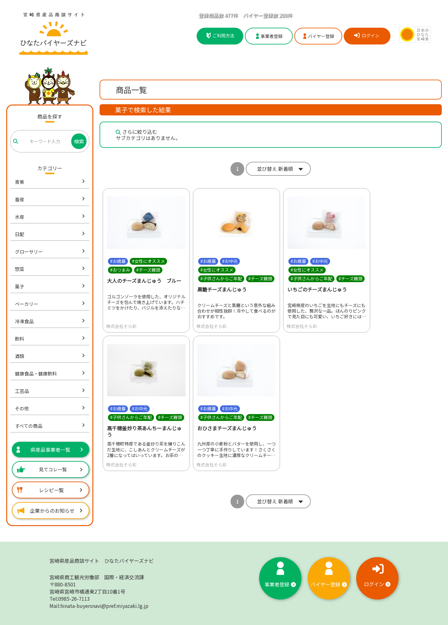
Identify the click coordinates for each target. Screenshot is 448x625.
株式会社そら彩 (121, 326)
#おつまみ (120, 270)
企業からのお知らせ (49, 510)
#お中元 (230, 261)
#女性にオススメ (148, 261)
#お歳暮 (118, 261)
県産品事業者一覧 (49, 449)
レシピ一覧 (49, 490)
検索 (79, 141)
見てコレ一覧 (49, 469)
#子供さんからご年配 (221, 278)
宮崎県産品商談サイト (101, 560)
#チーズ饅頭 (148, 270)
